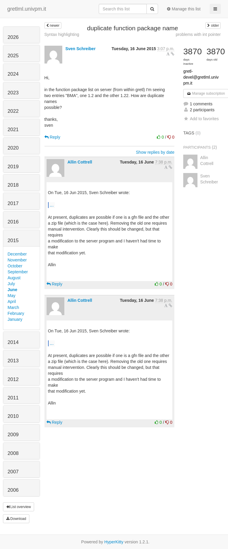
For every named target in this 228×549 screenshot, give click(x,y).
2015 (13, 240)
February (16, 313)
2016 (13, 222)
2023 (13, 93)
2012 (13, 379)
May (11, 295)
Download (16, 519)
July (11, 283)
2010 (13, 416)
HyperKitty (114, 542)
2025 (13, 55)
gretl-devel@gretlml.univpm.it (201, 77)
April (12, 301)
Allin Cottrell (79, 162)
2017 (13, 203)
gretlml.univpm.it (26, 9)
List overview (18, 507)
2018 (13, 185)
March (13, 307)
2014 (13, 342)
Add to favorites (201, 118)
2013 (13, 361)
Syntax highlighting (61, 34)
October (15, 266)
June (12, 289)
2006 (13, 490)
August (14, 277)
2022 (13, 111)
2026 (13, 37)
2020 (13, 148)
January (15, 319)
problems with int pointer (198, 34)
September (18, 271)
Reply (52, 137)
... (52, 204)
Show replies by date (155, 152)
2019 (13, 166)
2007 (13, 472)
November (17, 260)
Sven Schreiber (80, 48)
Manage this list (183, 9)
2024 (13, 74)
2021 (13, 129)
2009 (13, 434)
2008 (13, 453)
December (17, 254)
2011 (13, 398)
